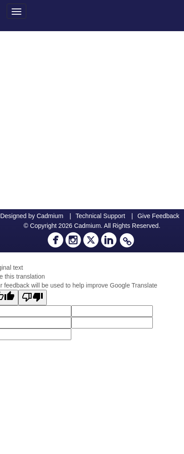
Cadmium (50, 215)
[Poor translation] (32, 297)
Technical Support (100, 215)
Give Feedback (158, 215)
